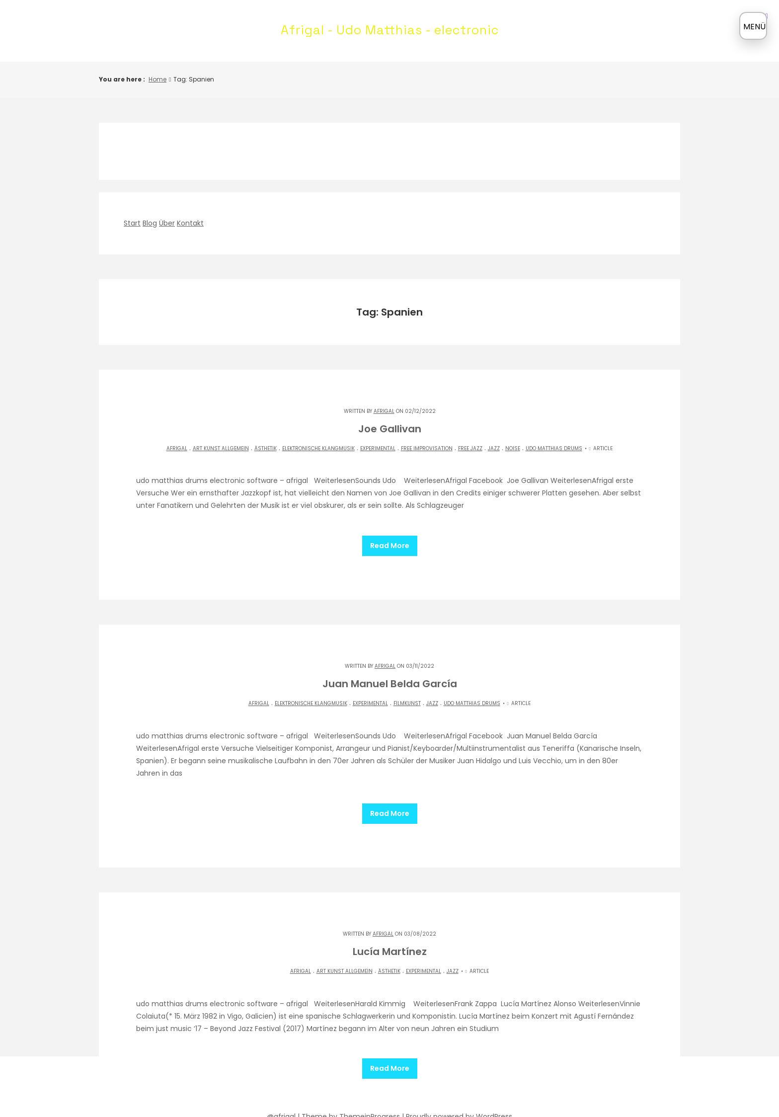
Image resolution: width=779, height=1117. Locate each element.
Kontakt (190, 223)
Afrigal (384, 411)
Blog (150, 223)
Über (167, 223)
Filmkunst (407, 693)
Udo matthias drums (554, 448)
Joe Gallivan (389, 429)
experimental (377, 448)
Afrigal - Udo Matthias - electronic (390, 30)
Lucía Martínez (390, 931)
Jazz (494, 448)
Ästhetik (265, 448)
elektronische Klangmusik (318, 448)
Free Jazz (470, 448)
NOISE (512, 448)
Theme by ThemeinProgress (351, 1086)
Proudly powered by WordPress (459, 1086)
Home (157, 79)
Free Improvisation (427, 448)
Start (132, 223)
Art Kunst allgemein (221, 448)
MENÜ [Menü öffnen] (754, 26)
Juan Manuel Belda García (389, 674)
